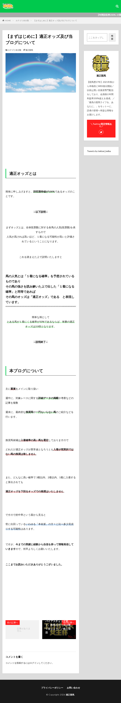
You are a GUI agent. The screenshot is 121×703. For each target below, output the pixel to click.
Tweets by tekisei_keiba (99, 151)
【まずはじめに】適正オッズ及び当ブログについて (55, 20)
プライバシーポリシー (52, 687)
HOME (8, 20)
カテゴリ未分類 (22, 20)
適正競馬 (29, 50)
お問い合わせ (73, 687)
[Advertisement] (41, 130)
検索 (112, 37)
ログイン (34, 663)
